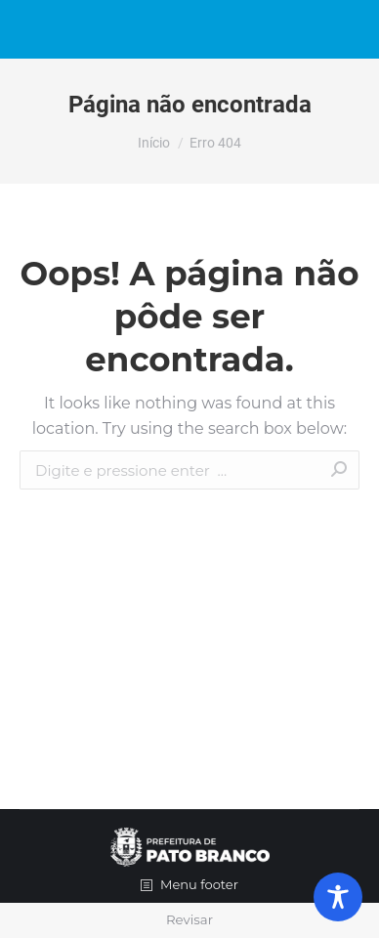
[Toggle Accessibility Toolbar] (338, 897)
